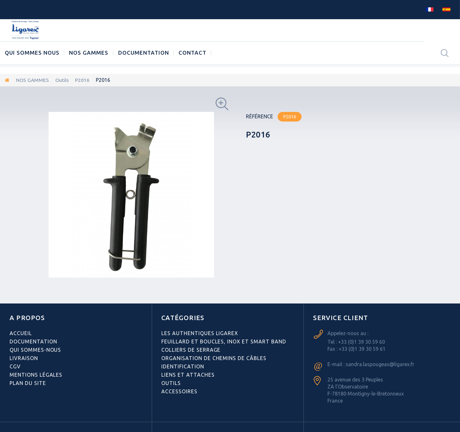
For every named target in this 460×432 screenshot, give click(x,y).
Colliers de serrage (190, 349)
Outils (62, 80)
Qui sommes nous (32, 53)
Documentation (143, 53)
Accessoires (179, 391)
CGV (15, 366)
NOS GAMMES (88, 53)
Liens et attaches (187, 374)
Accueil (21, 333)
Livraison (24, 358)
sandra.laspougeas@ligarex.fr (380, 364)
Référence (259, 116)
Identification (182, 366)
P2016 (83, 80)
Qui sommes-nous (35, 349)
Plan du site (28, 383)
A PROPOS (27, 317)
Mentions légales (36, 374)
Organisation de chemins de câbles (213, 358)
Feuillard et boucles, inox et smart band (223, 341)
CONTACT (192, 53)
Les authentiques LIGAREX (199, 333)
